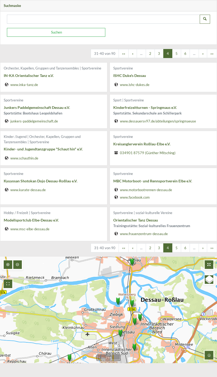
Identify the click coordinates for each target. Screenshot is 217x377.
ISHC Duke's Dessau (129, 75)
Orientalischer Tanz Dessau (135, 220)
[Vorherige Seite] (132, 53)
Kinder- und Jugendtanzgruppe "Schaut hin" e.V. (43, 149)
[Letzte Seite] (212, 53)
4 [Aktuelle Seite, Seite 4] (168, 53)
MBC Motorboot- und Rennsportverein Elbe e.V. (152, 181)
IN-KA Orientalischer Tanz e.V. (29, 75)
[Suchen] (56, 32)
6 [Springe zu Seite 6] (185, 53)
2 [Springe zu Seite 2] (150, 53)
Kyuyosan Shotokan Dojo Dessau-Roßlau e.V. (40, 181)
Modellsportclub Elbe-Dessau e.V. (31, 220)
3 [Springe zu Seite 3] (159, 53)
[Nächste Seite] (203, 53)
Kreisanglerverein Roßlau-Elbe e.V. (141, 144)
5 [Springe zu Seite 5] (177, 53)
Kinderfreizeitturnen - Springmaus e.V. (145, 107)
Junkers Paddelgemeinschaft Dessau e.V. (37, 107)
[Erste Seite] (124, 53)
